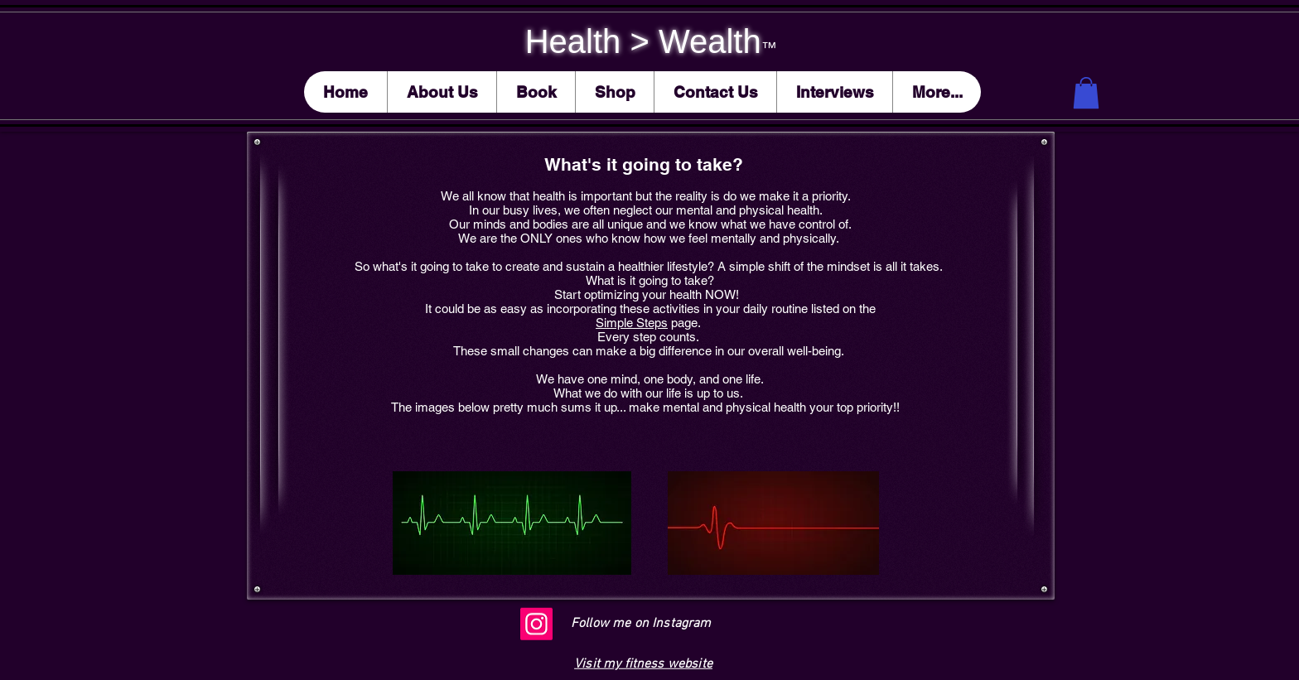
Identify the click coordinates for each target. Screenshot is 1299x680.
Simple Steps (632, 323)
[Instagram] (536, 624)
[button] (1086, 93)
